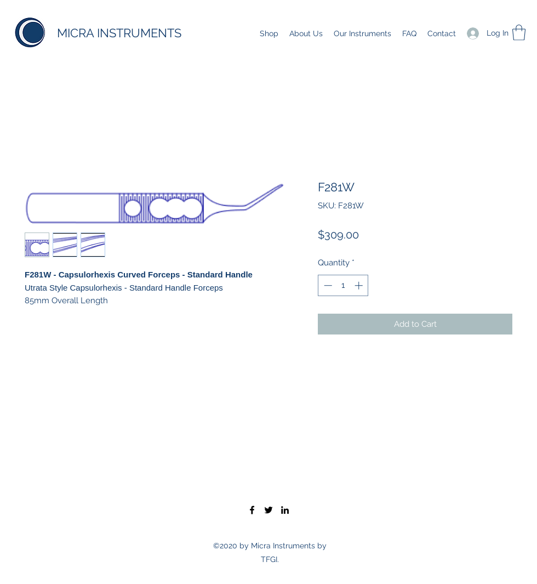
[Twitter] (268, 509)
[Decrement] (326, 285)
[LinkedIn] (284, 509)
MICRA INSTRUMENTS (119, 33)
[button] (518, 33)
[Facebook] (252, 509)
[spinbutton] (343, 285)
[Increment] (359, 285)
